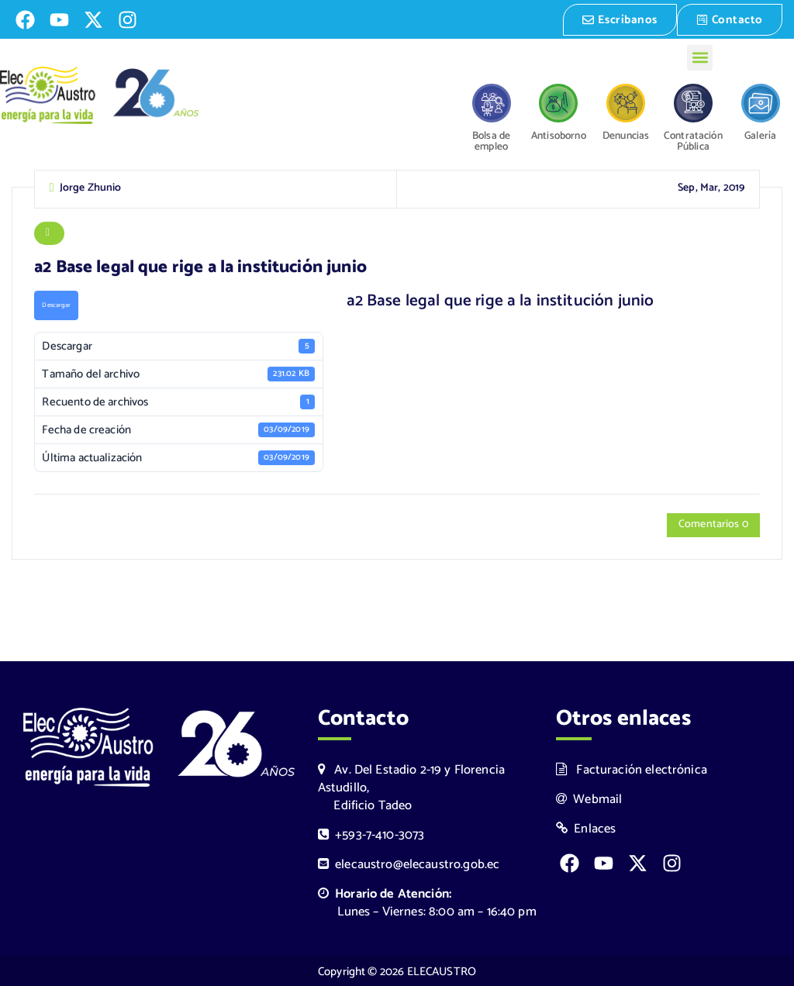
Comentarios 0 (713, 525)
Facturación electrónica (631, 768)
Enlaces (586, 827)
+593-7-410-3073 (371, 833)
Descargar (56, 306)
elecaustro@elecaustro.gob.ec (409, 863)
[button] (700, 56)
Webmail (589, 798)
